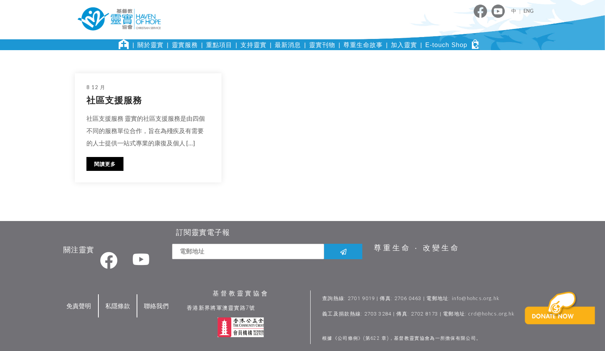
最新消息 (288, 45)
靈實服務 (185, 45)
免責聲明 (78, 305)
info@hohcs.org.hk (476, 297)
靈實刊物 (322, 45)
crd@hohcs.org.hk (492, 313)
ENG (529, 11)
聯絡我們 (156, 305)
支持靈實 (253, 45)
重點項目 (219, 45)
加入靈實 (404, 45)
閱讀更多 (105, 164)
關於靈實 (150, 45)
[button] (561, 320)
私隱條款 (117, 305)
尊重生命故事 (363, 45)
